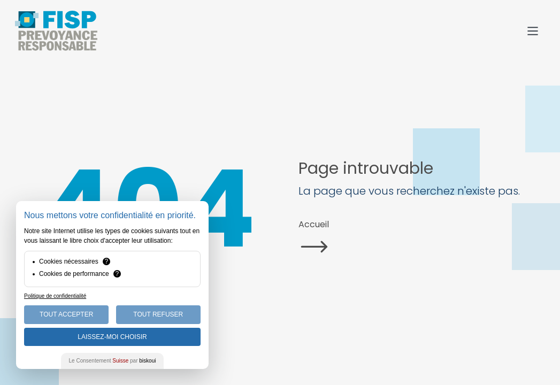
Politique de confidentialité (55, 296)
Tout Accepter (66, 314)
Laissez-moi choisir (112, 337)
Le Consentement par (112, 361)
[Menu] (533, 31)
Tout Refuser (158, 314)
